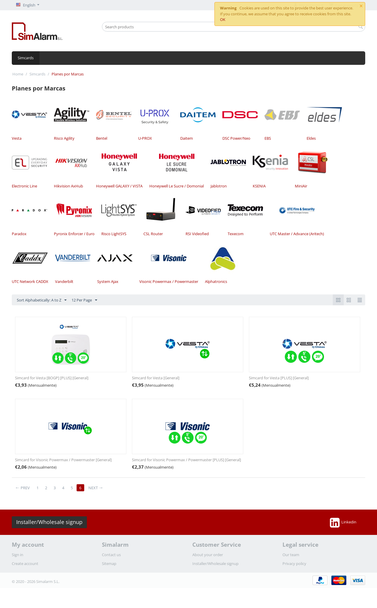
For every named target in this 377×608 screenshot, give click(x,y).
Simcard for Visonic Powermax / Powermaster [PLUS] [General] (186, 459)
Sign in (17, 554)
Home (17, 74)
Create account (25, 563)
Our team (290, 554)
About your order (207, 554)
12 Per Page (84, 300)
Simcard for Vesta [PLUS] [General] (279, 377)
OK (222, 19)
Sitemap (109, 563)
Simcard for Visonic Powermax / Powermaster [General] (63, 459)
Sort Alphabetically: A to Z (42, 300)
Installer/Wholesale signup (49, 521)
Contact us (111, 554)
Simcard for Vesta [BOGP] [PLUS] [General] (51, 377)
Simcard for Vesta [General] (155, 377)
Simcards (26, 57)
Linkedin (343, 522)
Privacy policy (294, 563)
